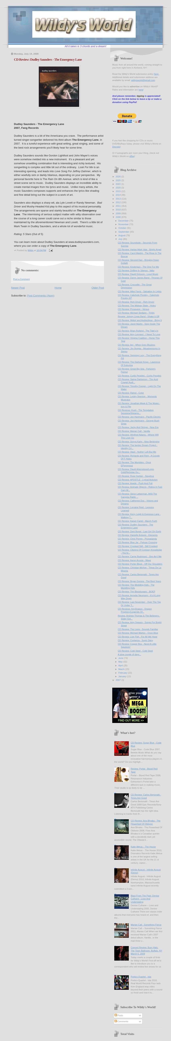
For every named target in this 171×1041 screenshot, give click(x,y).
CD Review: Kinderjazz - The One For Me (138, 267)
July (120, 239)
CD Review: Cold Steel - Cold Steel (135, 651)
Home (58, 287)
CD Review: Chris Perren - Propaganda (137, 539)
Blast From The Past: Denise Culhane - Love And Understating (145, 898)
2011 (118, 206)
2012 (118, 202)
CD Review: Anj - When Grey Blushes (136, 345)
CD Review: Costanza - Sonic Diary (135, 640)
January (122, 676)
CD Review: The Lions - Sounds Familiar (138, 629)
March (121, 669)
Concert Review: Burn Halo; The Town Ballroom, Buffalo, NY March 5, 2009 (146, 950)
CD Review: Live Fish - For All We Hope (137, 636)
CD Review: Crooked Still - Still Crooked (137, 546)
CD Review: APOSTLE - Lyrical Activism (138, 479)
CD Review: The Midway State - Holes (137, 305)
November (123, 224)
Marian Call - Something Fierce (146, 924)
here (156, 74)
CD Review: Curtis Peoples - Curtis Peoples (139, 375)
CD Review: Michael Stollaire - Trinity (136, 313)
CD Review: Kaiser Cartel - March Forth (137, 521)
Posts (118, 1015)
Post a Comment (21, 279)
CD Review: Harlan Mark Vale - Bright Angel (139, 249)
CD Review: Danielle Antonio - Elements (138, 535)
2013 (118, 199)
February (123, 673)
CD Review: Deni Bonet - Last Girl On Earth (139, 531)
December (123, 220)
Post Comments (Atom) (41, 295)
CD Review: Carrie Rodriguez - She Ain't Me (140, 556)
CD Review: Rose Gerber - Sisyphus (136, 476)
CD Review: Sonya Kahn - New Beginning (138, 441)
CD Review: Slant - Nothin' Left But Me (137, 452)
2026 (118, 176)
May (120, 661)
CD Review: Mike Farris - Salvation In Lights (140, 291)
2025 (118, 180)
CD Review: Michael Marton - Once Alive (138, 633)
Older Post (98, 287)
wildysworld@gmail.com (143, 80)
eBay (131, 156)
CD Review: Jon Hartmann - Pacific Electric (139, 417)
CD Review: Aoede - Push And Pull (135, 483)
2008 (118, 217)
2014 (118, 195)
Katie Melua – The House (143, 846)
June (121, 658)
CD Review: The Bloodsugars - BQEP (136, 591)
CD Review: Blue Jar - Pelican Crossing (137, 542)
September (124, 232)
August (122, 235)
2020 (118, 187)
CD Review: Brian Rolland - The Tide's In (138, 331)
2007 (118, 680)
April (120, 665)
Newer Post (18, 287)
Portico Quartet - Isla (141, 976)
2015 (118, 191)
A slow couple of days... (129, 654)
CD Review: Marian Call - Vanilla (134, 431)
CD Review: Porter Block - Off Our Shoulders (140, 564)
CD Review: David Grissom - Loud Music (138, 274)
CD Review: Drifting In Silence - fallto (136, 270)
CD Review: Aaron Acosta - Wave (134, 560)
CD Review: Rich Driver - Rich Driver (136, 302)
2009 (118, 213)
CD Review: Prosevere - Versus (133, 309)
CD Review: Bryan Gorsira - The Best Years (139, 581)
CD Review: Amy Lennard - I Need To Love (139, 334)
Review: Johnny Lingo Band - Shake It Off (138, 316)
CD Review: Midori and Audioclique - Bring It (140, 320)
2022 (118, 184)
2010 (118, 209)
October (122, 228)
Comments (121, 1021)
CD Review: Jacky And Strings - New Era (138, 427)
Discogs (116, 147)
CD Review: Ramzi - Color (131, 393)
